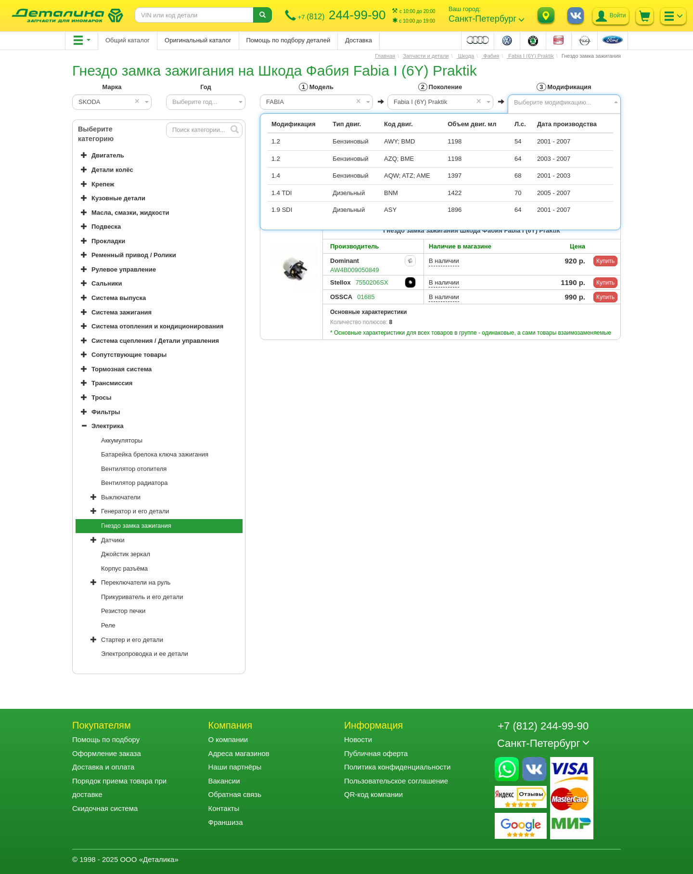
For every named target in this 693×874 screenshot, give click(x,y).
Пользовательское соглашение (396, 781)
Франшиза (225, 822)
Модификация (564, 87)
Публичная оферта (376, 753)
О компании (228, 739)
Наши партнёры (234, 767)
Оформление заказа (106, 753)
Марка (112, 87)
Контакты (223, 808)
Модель (316, 87)
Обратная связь (234, 794)
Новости (358, 739)
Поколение (440, 87)
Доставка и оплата (103, 767)
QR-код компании (373, 794)
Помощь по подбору (106, 739)
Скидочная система (105, 808)
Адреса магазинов (238, 753)
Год (205, 87)
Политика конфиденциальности (397, 767)
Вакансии (224, 781)
